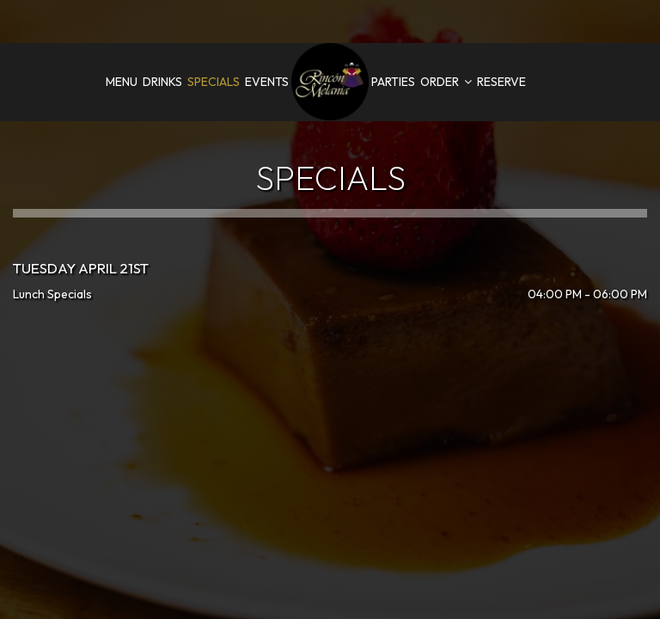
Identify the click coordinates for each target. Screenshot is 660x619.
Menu (122, 81)
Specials (213, 81)
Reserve (501, 81)
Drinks (162, 81)
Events (267, 81)
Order (446, 81)
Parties (393, 81)
